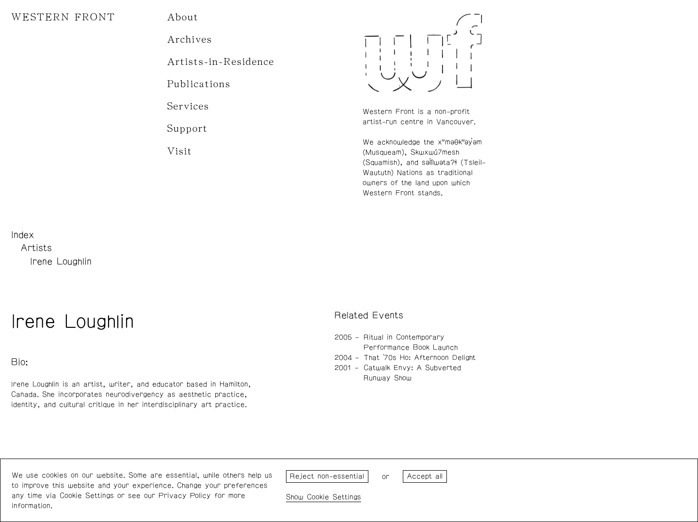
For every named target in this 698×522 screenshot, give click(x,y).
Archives (189, 39)
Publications (199, 84)
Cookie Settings (334, 497)
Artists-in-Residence (220, 62)
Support (187, 128)
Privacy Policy (185, 495)
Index (22, 235)
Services (188, 106)
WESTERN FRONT (63, 17)
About (183, 17)
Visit (179, 151)
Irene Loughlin (61, 261)
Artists (36, 248)
